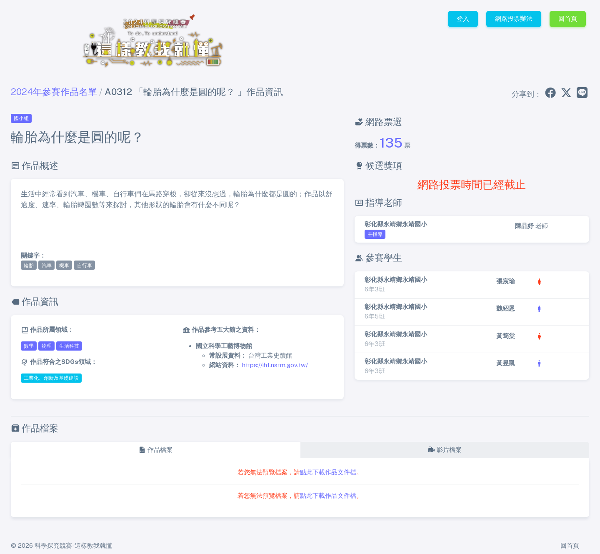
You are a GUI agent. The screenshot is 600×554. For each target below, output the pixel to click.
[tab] (155, 450)
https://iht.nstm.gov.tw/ (275, 364)
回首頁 (567, 18)
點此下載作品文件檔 (328, 472)
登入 (463, 18)
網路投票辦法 (513, 18)
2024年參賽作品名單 (54, 91)
